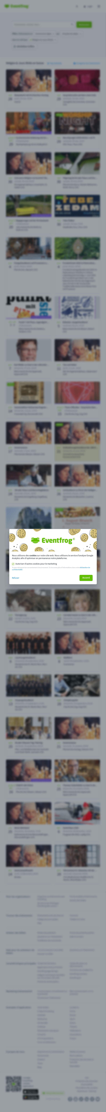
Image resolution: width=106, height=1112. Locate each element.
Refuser (15, 578)
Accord (86, 577)
